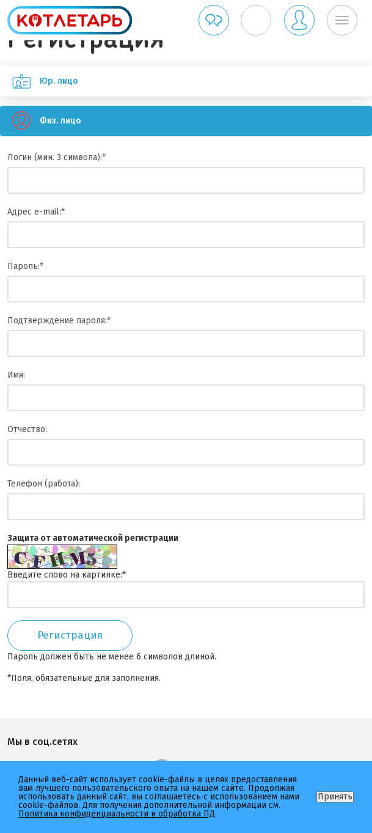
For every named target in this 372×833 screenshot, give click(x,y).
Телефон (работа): (43, 484)
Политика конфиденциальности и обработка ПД (116, 814)
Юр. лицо (39, 81)
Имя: (16, 375)
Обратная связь (214, 20)
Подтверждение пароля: (59, 320)
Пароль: (25, 266)
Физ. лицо (40, 121)
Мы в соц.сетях (42, 741)
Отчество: (27, 429)
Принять (335, 796)
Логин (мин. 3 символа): (56, 157)
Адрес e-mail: (36, 212)
